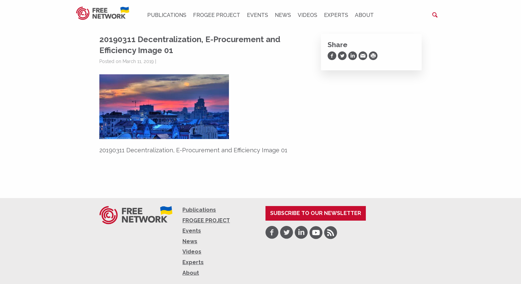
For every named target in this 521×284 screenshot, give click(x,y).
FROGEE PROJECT (216, 15)
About (364, 15)
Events (257, 15)
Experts (336, 15)
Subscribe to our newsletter (315, 213)
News (283, 15)
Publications (166, 15)
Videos (307, 15)
